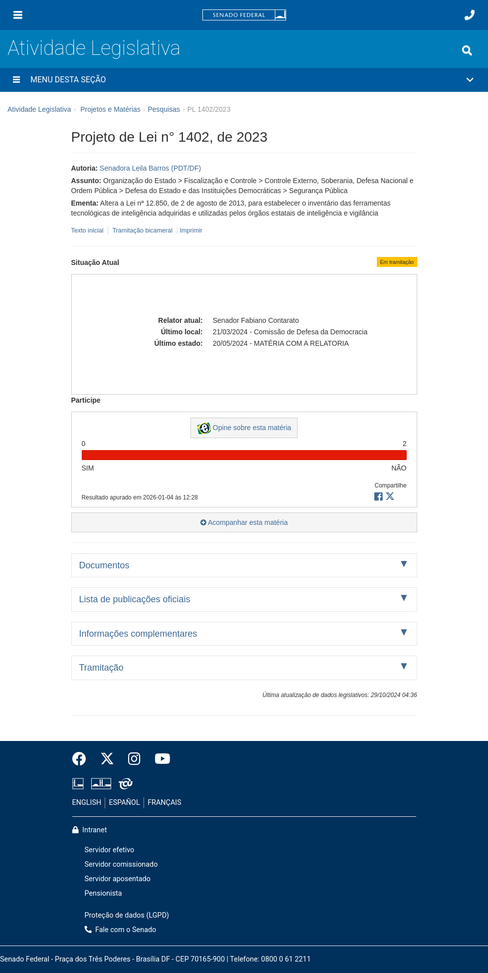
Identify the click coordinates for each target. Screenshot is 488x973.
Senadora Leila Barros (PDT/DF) (150, 168)
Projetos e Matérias (110, 109)
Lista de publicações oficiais (134, 599)
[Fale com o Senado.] (469, 15)
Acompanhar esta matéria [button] (244, 522)
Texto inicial (88, 230)
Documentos (104, 565)
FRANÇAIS (164, 802)
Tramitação (101, 668)
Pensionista (103, 893)
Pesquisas (164, 109)
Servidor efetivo (110, 850)
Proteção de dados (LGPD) (127, 915)
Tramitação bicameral (142, 230)
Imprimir (191, 230)
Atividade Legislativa (93, 48)
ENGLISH (87, 802)
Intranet (89, 830)
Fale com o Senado (121, 930)
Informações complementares (138, 634)
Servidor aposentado (118, 879)
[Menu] (18, 15)
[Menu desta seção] (16, 79)
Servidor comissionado (121, 864)
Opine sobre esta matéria (244, 428)
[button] (244, 80)
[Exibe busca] (467, 50)
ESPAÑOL (124, 802)
